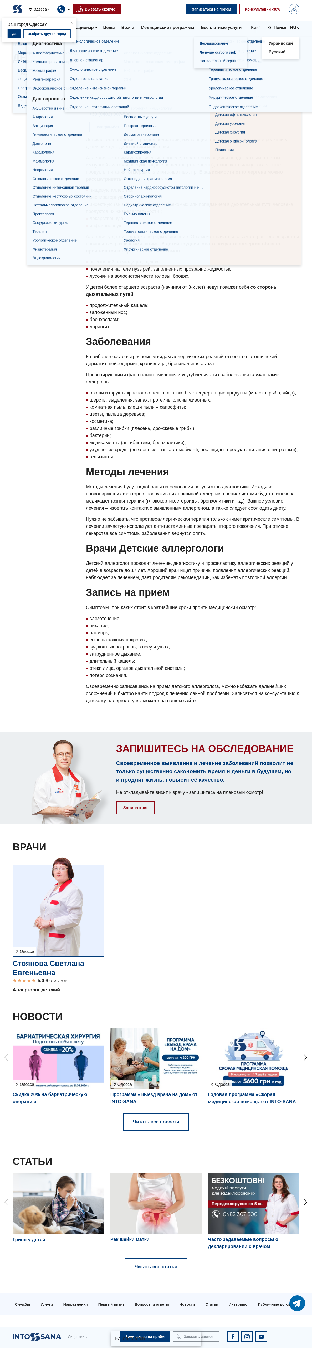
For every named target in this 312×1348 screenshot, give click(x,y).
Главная (21, 44)
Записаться (135, 807)
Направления (51, 44)
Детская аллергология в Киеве (47, 89)
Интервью (238, 1304)
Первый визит (111, 1304)
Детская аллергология (47, 101)
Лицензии (76, 1337)
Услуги (46, 1304)
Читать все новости (156, 1121)
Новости (187, 1304)
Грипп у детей (29, 1239)
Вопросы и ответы (152, 1304)
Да (14, 34)
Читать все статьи (156, 1266)
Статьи (212, 1304)
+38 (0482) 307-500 (110, 114)
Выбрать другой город (47, 34)
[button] (41, 9)
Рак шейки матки (130, 1239)
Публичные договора (277, 1304)
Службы (22, 1304)
